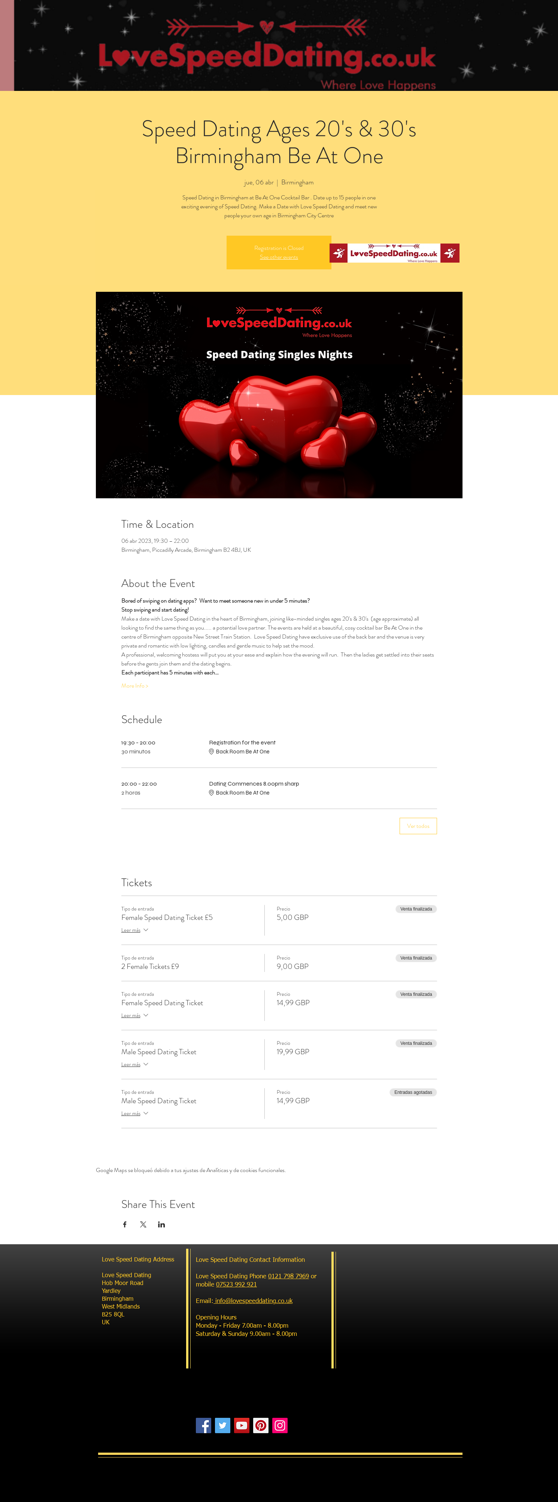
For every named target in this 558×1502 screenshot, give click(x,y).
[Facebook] (203, 1425)
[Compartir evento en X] (143, 1224)
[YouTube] (241, 1425)
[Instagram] (280, 1425)
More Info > (134, 686)
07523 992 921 (236, 1285)
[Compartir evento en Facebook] (124, 1224)
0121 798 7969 (288, 1276)
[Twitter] (222, 1425)
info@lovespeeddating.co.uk (252, 1301)
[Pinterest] (261, 1425)
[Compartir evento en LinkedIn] (161, 1224)
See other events (279, 257)
